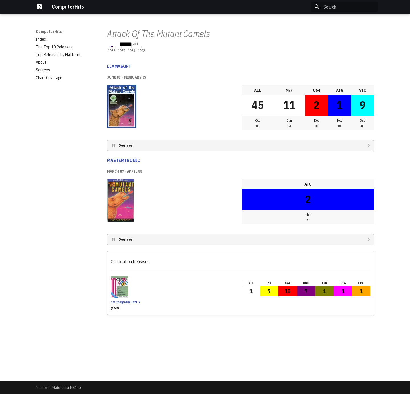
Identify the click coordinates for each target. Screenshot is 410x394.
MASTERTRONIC (123, 220)
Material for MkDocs (67, 387)
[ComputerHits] (39, 7)
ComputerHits (49, 31)
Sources (126, 204)
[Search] (344, 7)
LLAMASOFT (119, 126)
